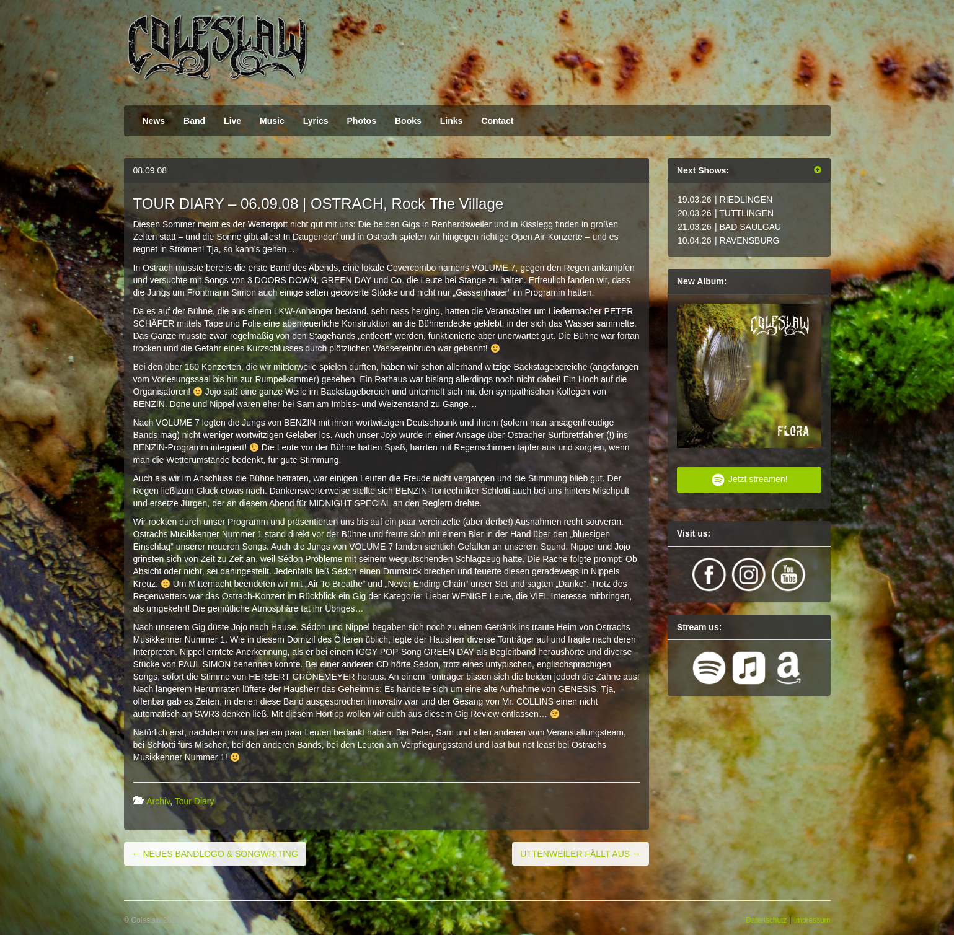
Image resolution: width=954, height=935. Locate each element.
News (154, 121)
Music (272, 121)
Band (194, 121)
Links (451, 121)
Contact (497, 121)
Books (408, 121)
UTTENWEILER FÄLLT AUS (580, 854)
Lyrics (316, 121)
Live (232, 121)
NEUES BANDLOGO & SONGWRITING (215, 854)
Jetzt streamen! (749, 480)
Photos (361, 121)
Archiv (158, 801)
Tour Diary (194, 801)
